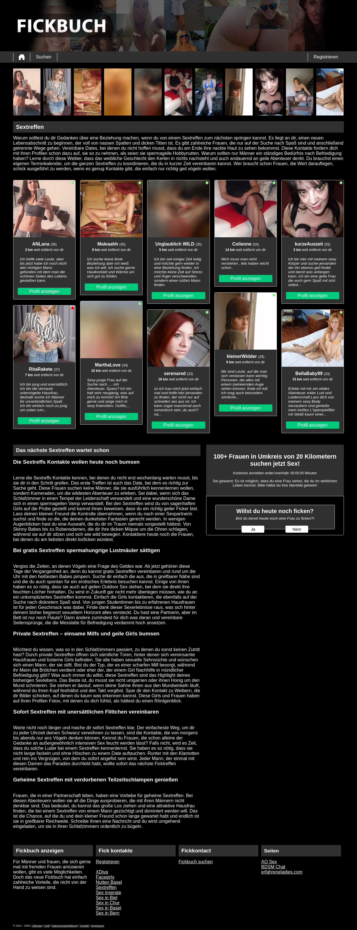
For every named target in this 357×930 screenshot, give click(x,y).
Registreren (107, 861)
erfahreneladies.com (282, 872)
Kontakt (84, 925)
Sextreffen (106, 887)
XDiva (102, 872)
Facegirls (105, 877)
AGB (47, 925)
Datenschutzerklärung (65, 925)
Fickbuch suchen (195, 861)
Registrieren (326, 56)
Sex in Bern (107, 913)
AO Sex (269, 861)
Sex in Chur (108, 902)
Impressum (97, 925)
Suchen (43, 56)
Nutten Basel (109, 882)
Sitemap (37, 925)
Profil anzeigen (44, 291)
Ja (253, 529)
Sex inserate (108, 892)
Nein (297, 529)
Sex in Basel (108, 907)
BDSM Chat (273, 866)
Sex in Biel (106, 897)
